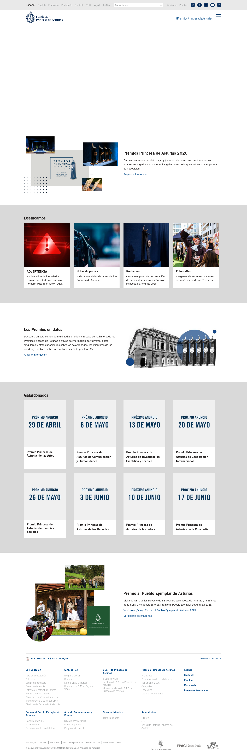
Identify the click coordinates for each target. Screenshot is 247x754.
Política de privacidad (73, 742)
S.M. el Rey (71, 669)
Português (66, 5)
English (42, 5)
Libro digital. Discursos (75, 682)
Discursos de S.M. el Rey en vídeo (78, 687)
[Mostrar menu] (218, 17)
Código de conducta (36, 682)
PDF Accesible (38, 658)
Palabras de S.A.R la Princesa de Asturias (119, 683)
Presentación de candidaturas (157, 679)
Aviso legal (31, 742)
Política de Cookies (112, 742)
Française (53, 5)
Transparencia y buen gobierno (42, 700)
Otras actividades (113, 712)
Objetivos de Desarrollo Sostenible (43, 704)
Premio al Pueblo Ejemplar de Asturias (158, 593)
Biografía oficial (72, 675)
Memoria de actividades (38, 693)
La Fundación (33, 669)
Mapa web (190, 685)
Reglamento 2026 (151, 682)
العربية (97, 5)
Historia (145, 718)
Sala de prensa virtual (75, 721)
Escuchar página (58, 658)
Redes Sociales (93, 742)
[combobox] (137, 5)
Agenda (188, 669)
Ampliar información (135, 174)
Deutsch (79, 5)
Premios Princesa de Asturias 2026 (155, 153)
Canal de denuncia (35, 686)
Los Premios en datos (43, 329)
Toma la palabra (111, 718)
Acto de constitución (36, 675)
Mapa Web (55, 742)
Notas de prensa (72, 724)
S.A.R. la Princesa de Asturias (115, 671)
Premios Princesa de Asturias (158, 669)
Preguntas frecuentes (75, 728)
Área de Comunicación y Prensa (78, 714)
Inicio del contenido (210, 658)
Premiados (147, 675)
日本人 (106, 5)
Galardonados (36, 395)
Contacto (172, 5)
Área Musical (149, 712)
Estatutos (30, 679)
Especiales (147, 690)
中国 (88, 5)
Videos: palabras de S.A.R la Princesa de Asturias (117, 689)
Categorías (147, 686)
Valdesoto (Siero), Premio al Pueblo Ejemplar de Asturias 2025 (160, 610)
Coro (144, 721)
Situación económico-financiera (42, 697)
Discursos (69, 679)
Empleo (183, 5)
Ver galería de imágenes (138, 615)
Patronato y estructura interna (41, 690)
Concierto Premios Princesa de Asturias (157, 726)
